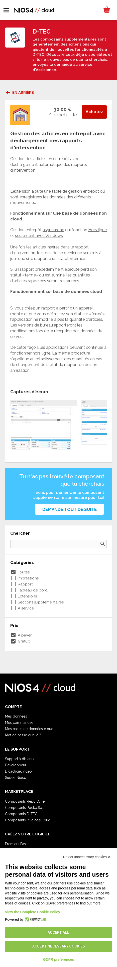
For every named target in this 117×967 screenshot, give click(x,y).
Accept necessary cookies (58, 946)
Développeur (15, 765)
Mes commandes (19, 723)
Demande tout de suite (69, 509)
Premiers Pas (15, 844)
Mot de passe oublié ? (23, 735)
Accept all (58, 932)
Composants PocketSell (24, 808)
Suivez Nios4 (15, 778)
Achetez (94, 111)
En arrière (19, 92)
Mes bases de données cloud (29, 729)
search (103, 544)
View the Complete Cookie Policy (32, 912)
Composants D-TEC (21, 814)
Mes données (16, 716)
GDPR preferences (58, 959)
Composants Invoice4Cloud (27, 820)
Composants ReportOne (25, 801)
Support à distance (20, 759)
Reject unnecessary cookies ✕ (87, 857)
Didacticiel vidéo (18, 771)
